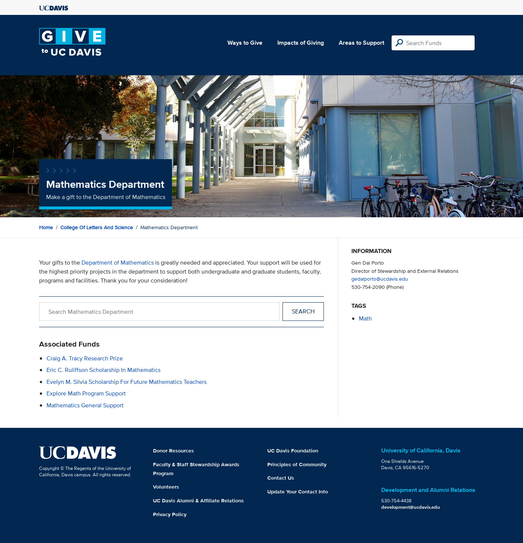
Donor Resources (173, 450)
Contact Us (280, 478)
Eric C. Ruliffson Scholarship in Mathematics (103, 370)
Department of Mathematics (118, 262)
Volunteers (166, 486)
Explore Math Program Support (86, 393)
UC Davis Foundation (292, 450)
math (365, 318)
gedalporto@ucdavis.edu (379, 278)
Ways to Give (244, 42)
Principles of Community (296, 464)
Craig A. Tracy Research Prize (85, 358)
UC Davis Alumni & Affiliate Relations (198, 500)
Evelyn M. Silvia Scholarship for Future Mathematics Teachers (127, 382)
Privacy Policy (169, 514)
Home (46, 227)
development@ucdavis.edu (410, 507)
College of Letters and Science (96, 227)
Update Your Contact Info (297, 491)
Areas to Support (361, 42)
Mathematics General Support (85, 405)
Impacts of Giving (300, 42)
